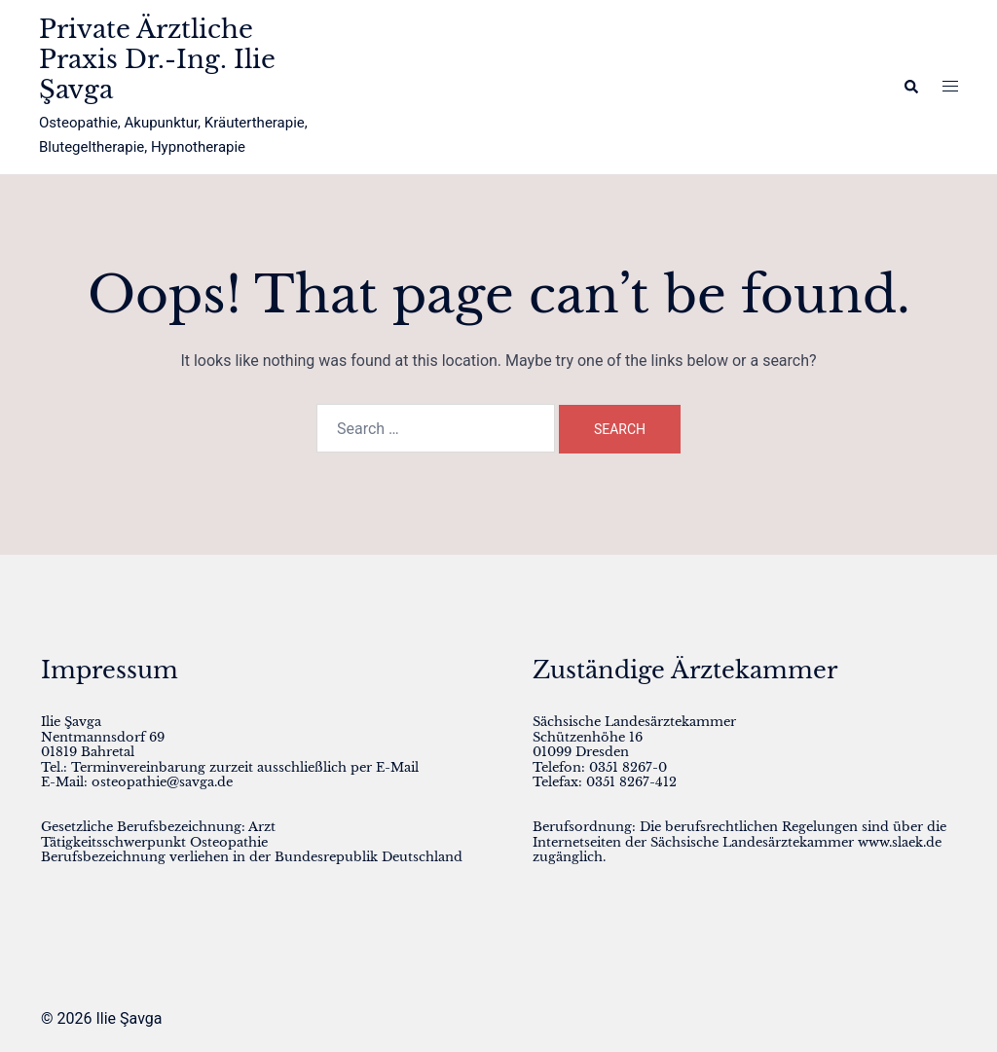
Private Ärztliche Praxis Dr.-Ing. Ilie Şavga (157, 59)
